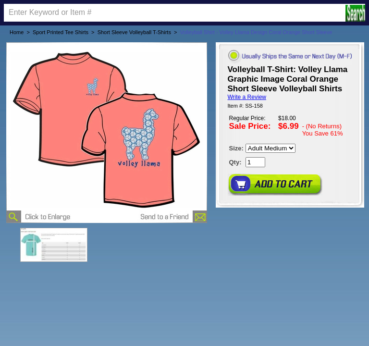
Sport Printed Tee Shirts (60, 32)
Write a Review (247, 97)
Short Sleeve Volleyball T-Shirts (134, 32)
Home (17, 32)
